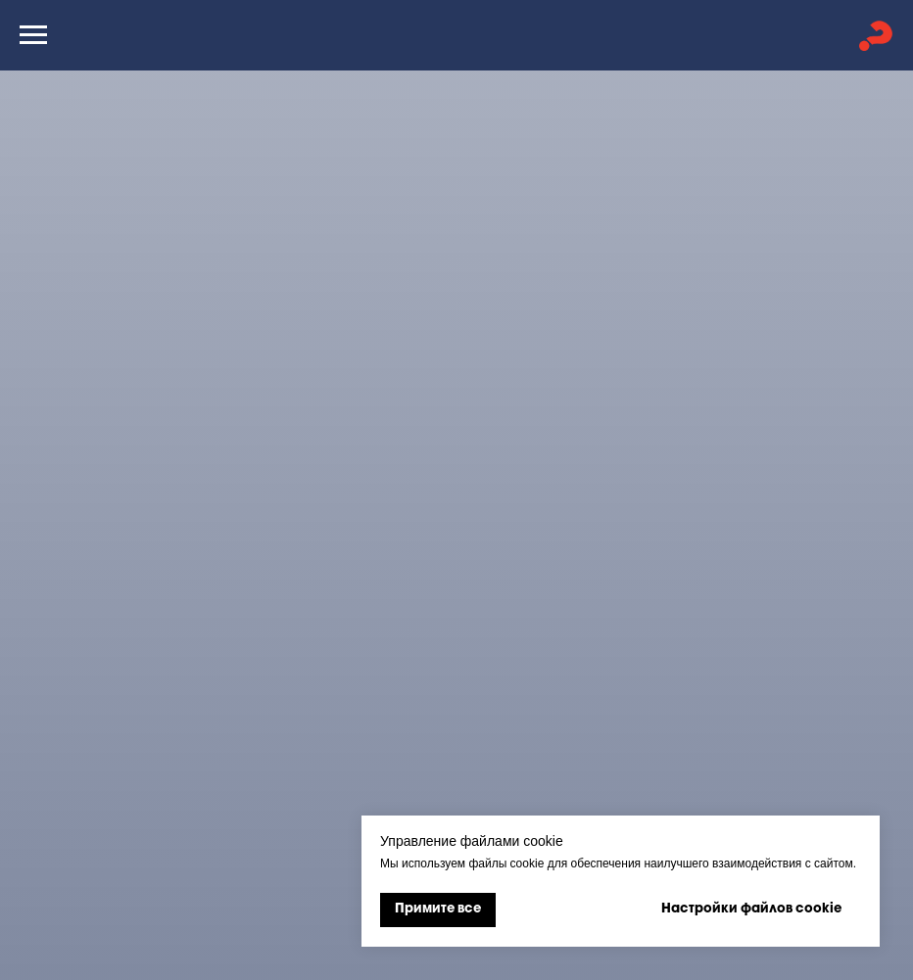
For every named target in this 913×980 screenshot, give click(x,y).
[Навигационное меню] (33, 35)
